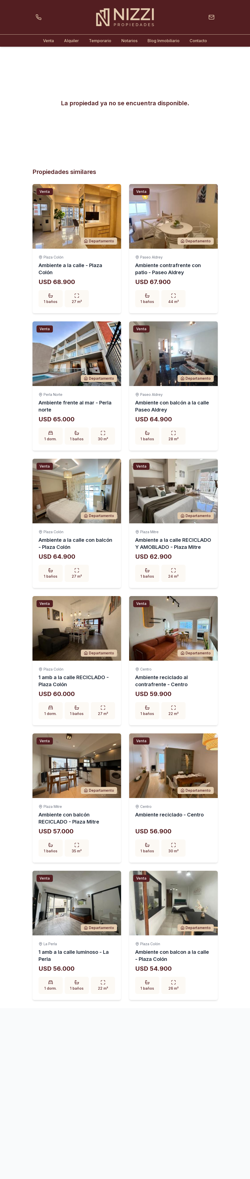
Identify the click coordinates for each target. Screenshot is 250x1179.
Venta (48, 40)
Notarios (129, 40)
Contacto (198, 40)
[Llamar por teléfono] (39, 17)
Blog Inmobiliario (164, 40)
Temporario (100, 40)
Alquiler (71, 40)
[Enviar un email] (210, 17)
